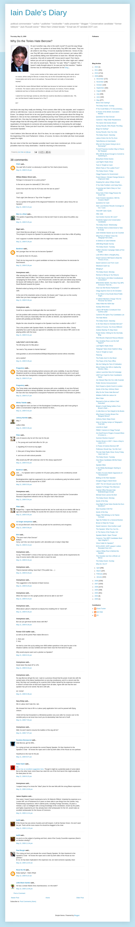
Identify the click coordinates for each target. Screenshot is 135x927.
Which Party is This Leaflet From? (107, 168)
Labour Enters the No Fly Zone (106, 138)
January (99, 577)
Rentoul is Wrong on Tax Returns (107, 275)
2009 (97, 76)
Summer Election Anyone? (105, 438)
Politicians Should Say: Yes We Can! (108, 449)
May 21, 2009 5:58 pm (24, 528)
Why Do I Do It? (101, 564)
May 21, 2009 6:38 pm (24, 694)
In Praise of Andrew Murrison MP (107, 446)
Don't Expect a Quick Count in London (109, 386)
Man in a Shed (21, 214)
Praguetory (20, 368)
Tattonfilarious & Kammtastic (106, 141)
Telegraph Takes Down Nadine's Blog (109, 349)
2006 (97, 587)
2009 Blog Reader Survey (105, 244)
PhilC (18, 164)
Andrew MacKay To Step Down (106, 330)
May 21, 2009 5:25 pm (24, 222)
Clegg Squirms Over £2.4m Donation (109, 291)
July (98, 94)
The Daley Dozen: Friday (104, 171)
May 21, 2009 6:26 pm (24, 612)
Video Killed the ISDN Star (105, 304)
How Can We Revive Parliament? (107, 288)
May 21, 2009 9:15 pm (24, 776)
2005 (97, 590)
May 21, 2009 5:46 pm (24, 428)
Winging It (99, 269)
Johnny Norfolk (22, 418)
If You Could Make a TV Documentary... (109, 109)
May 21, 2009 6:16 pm (24, 560)
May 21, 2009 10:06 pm (24, 789)
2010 (97, 73)
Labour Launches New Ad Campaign (108, 372)
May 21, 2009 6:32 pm (24, 655)
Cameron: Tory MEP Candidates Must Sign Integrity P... (109, 539)
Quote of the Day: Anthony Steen (107, 389)
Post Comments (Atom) (28, 901)
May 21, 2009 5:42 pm (24, 411)
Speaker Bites (101, 465)
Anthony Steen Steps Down (105, 419)
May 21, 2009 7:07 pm (24, 733)
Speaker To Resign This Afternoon (108, 487)
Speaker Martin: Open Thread (106, 535)
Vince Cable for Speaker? (105, 543)
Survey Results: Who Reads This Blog (109, 126)
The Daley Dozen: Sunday (105, 106)
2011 (97, 70)
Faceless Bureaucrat (23, 740)
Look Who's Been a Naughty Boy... (108, 255)
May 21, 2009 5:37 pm (24, 378)
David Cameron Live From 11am (107, 263)
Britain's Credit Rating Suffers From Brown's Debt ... (108, 407)
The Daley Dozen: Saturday (105, 135)
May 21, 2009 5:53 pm (24, 484)
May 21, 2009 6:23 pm (24, 599)
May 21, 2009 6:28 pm (24, 625)
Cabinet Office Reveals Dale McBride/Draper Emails (106, 491)
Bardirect (19, 249)
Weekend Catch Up (103, 266)
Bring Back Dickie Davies (104, 159)
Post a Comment (19, 893)
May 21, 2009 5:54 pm (24, 500)
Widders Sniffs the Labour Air (106, 395)
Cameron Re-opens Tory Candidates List (110, 315)
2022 (97, 67)
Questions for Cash (102, 203)
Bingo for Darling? (102, 129)
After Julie (99, 214)
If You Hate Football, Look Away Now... (109, 185)
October (99, 85)
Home (48, 898)
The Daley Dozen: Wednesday (106, 225)
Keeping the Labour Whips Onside (108, 182)
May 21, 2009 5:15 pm (24, 170)
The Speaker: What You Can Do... (108, 529)
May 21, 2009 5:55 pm (24, 515)
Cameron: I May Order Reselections (108, 120)
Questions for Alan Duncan (105, 117)
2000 (97, 599)
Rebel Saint (20, 764)
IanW (18, 820)
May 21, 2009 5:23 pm (24, 207)
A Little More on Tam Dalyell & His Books (110, 411)
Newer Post (15, 898)
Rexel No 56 (20, 870)
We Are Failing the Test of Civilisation (109, 364)
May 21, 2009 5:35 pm (24, 361)
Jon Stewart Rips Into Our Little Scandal (110, 380)
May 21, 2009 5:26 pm (24, 242)
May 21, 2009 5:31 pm (24, 335)
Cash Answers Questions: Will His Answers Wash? (108, 199)
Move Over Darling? (103, 103)
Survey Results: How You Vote (106, 132)
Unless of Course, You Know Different (109, 327)
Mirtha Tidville (21, 403)
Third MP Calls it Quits (104, 211)
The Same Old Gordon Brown (106, 123)
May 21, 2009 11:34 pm (24, 843)
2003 (97, 596)
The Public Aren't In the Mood (106, 358)
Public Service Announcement (106, 383)
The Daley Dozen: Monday (105, 272)
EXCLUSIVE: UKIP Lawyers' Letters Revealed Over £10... (108, 547)
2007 (97, 584)
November (100, 82)
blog (66, 68)
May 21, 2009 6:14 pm (24, 545)
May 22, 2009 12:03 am (24, 863)
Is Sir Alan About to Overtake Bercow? (109, 324)
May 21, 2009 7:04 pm (24, 720)
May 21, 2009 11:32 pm (24, 828)
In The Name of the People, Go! (107, 532)
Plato (18, 435)
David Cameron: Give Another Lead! (108, 526)
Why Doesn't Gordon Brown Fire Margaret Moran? (107, 415)
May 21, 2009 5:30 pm (24, 300)
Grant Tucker (101, 609)
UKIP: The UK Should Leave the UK (108, 484)
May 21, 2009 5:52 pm (24, 463)
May (98, 100)
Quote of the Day (102, 501)
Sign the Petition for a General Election (109, 520)
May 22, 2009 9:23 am (24, 876)
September (100, 88)
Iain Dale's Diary (38, 12)
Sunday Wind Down (103, 307)
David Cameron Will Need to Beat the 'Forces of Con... (109, 259)
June (98, 97)
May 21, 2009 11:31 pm (24, 813)
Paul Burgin (20, 850)
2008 (97, 581)
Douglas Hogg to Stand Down (106, 481)
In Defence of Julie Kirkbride (106, 241)
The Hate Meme (101, 318)
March (98, 571)
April (98, 568)
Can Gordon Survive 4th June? (106, 217)
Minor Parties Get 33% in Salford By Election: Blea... (108, 368)
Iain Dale (100, 612)
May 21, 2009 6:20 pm (24, 573)
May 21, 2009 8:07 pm (24, 757)
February (99, 574)
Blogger (76, 915)
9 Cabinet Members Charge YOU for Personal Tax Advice (108, 300)
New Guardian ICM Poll (104, 509)
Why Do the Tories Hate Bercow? (107, 392)
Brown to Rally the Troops (105, 523)
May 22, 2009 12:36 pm (24, 889)
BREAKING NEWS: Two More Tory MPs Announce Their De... (110, 284)
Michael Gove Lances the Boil (106, 495)
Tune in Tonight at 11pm (104, 165)
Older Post (80, 898)
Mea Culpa (100, 398)
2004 (97, 593)
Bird (17, 535)
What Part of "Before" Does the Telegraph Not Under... (106, 237)
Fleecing (99, 355)
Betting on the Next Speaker (106, 478)
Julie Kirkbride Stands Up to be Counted (110, 233)
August (99, 91)
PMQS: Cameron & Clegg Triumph (108, 430)
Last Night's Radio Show (104, 162)
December (100, 79)
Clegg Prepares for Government (107, 174)
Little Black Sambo (23, 883)
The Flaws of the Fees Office (106, 361)
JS (98, 615)
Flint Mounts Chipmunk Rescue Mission (109, 338)
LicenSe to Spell (101, 427)
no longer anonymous (24, 522)
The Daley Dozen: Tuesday (105, 247)
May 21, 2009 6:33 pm (24, 668)
